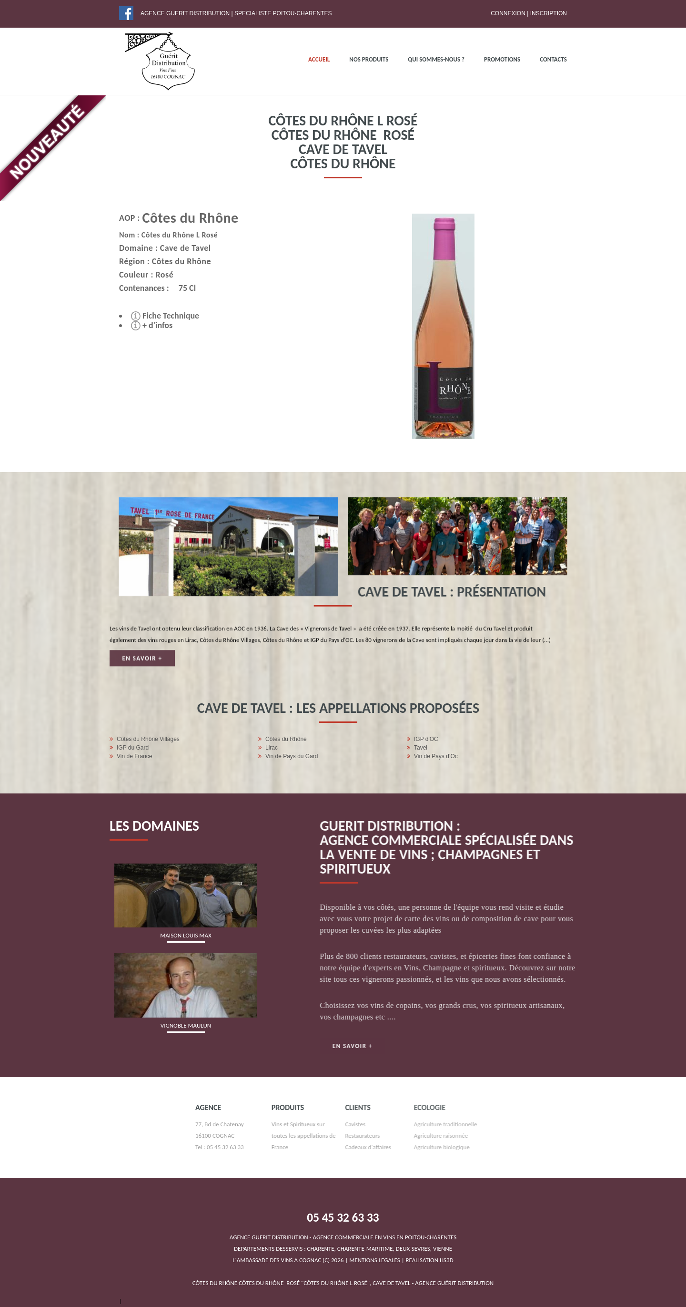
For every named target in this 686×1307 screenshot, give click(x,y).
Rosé (156, 274)
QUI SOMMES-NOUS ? (436, 59)
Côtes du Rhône (183, 217)
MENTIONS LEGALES (374, 1260)
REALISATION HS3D (430, 1260)
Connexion (508, 13)
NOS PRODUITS (368, 59)
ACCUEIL (319, 59)
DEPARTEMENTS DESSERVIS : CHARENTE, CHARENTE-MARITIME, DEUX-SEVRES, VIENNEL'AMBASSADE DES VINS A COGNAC (343, 1249)
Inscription (548, 13)
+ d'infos (143, 325)
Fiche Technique (156, 315)
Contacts (553, 59)
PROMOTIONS (502, 59)
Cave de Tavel (176, 248)
